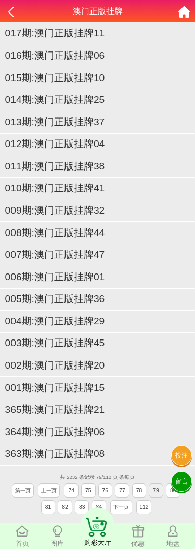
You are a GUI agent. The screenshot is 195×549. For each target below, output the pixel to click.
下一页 (121, 507)
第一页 (23, 490)
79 (156, 490)
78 (139, 490)
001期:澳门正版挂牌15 (55, 387)
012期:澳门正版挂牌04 (55, 143)
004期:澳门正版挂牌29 (55, 321)
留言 (181, 481)
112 (143, 507)
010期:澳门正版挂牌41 (55, 187)
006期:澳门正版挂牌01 (55, 276)
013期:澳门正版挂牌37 (55, 121)
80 (173, 490)
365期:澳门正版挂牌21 (55, 409)
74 (71, 490)
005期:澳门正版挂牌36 (55, 298)
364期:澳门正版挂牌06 (55, 431)
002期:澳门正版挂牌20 (55, 365)
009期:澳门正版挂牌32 (55, 210)
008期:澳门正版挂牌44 (55, 232)
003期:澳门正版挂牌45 (55, 342)
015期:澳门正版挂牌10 (55, 77)
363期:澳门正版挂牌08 (55, 453)
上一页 (49, 490)
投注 (181, 455)
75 (88, 490)
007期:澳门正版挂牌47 (55, 254)
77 (122, 490)
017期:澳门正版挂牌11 (55, 33)
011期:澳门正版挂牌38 (55, 166)
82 (65, 507)
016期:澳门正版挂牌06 (55, 55)
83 (82, 507)
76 (105, 490)
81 (48, 507)
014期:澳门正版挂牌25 (55, 99)
